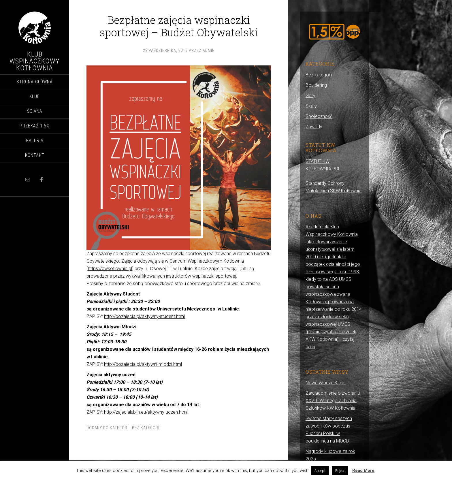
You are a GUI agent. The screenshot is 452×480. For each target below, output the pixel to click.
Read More (363, 470)
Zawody (314, 126)
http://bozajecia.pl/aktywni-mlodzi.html (143, 364)
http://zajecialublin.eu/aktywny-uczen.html (146, 412)
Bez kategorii (146, 428)
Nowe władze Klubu (326, 382)
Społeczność (319, 116)
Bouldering (316, 85)
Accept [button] (319, 470)
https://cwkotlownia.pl (110, 268)
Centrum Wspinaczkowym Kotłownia (207, 261)
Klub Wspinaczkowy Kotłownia (35, 61)
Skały (311, 106)
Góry (310, 95)
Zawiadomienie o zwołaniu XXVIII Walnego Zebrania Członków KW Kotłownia (333, 400)
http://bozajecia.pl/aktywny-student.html (144, 316)
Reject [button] (340, 470)
